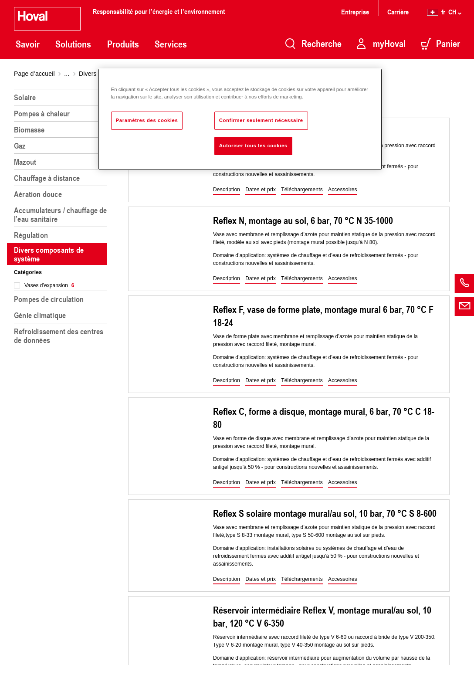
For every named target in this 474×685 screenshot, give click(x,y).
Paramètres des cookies (147, 120)
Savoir (28, 44)
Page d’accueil (34, 73)
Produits (123, 44)
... (66, 73)
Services (171, 44)
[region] (62, 383)
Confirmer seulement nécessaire (261, 120)
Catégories (28, 272)
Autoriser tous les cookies (253, 145)
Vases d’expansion (49, 285)
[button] (226, 190)
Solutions (73, 44)
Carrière (398, 12)
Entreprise (355, 12)
